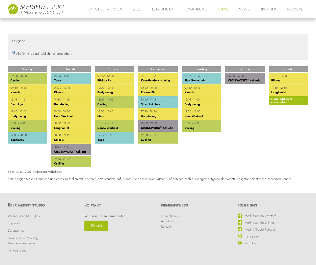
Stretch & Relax (151, 104)
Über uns (268, 9)
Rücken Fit (104, 80)
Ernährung (196, 9)
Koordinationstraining (155, 80)
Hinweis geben (18, 250)
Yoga (57, 80)
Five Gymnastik (194, 80)
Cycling (15, 80)
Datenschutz (16, 230)
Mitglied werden (106, 9)
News (243, 9)
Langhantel (61, 128)
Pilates (275, 80)
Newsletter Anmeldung (23, 237)
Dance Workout (107, 128)
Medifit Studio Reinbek (260, 229)
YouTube (250, 243)
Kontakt (96, 225)
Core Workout (63, 116)
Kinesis (15, 92)
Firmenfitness (174, 205)
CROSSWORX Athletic (70, 152)
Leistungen (163, 9)
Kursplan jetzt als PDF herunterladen (282, 100)
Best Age (16, 104)
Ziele (137, 9)
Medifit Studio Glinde (259, 222)
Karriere (295, 9)
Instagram (251, 236)
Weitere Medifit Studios (24, 216)
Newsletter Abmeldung (23, 243)
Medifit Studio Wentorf (260, 215)
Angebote (167, 221)
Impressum (15, 223)
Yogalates (17, 140)
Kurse (223, 9)
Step (100, 116)
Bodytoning (18, 116)
